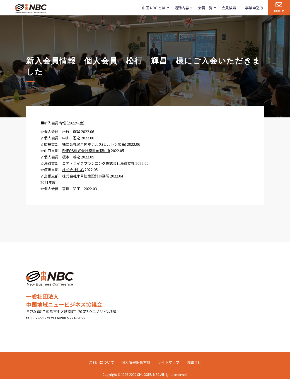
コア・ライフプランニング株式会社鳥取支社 (98, 163)
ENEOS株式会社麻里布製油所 (86, 150)
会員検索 (229, 7)
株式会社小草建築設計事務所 (85, 176)
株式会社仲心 (73, 169)
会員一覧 (205, 7)
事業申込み (254, 7)
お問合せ (278, 11)
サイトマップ (168, 362)
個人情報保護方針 (135, 362)
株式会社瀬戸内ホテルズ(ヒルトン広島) (94, 144)
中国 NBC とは (153, 7)
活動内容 (181, 7)
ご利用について (101, 362)
